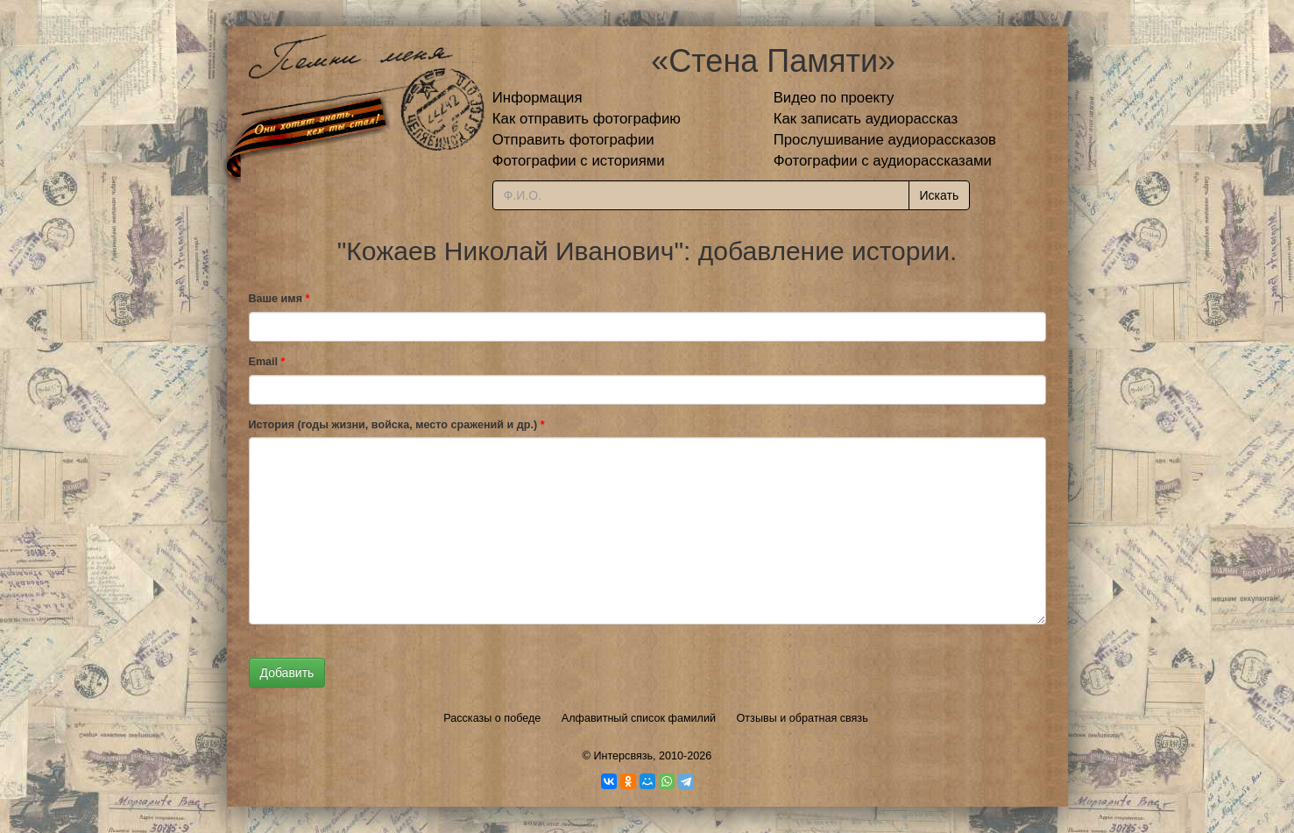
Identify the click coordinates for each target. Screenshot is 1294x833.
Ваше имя (279, 299)
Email (267, 362)
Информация (537, 97)
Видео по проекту (834, 97)
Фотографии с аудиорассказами (883, 160)
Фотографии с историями (578, 160)
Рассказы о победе (492, 718)
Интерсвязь (623, 756)
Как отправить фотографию (586, 118)
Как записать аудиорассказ (866, 118)
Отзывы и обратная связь (802, 718)
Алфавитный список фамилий (639, 718)
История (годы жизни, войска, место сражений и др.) (397, 425)
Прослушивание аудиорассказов (885, 139)
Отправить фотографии (573, 139)
